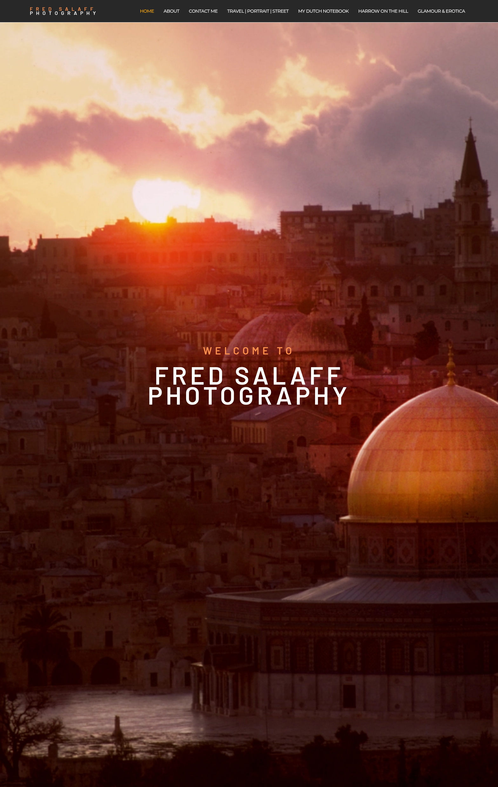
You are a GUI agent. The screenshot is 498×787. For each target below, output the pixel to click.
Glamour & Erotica (441, 11)
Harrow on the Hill (383, 11)
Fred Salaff (63, 9)
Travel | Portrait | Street (258, 11)
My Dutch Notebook (323, 11)
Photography (64, 13)
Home (147, 11)
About (171, 11)
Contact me (203, 11)
